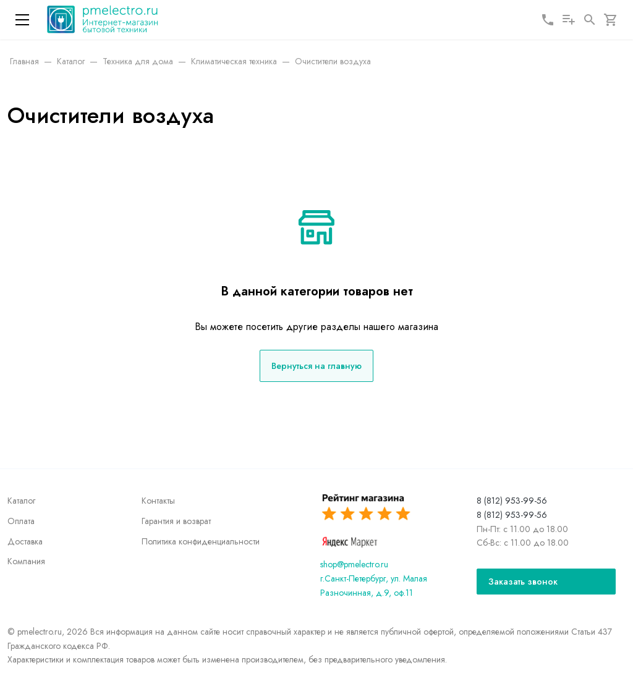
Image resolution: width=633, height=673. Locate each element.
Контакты (158, 500)
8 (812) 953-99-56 (512, 500)
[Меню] (22, 20)
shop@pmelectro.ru (354, 564)
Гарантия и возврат (176, 521)
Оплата (21, 521)
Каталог (21, 500)
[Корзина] (610, 19)
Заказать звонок (523, 581)
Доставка (25, 541)
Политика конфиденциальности (201, 541)
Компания (26, 561)
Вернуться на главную (316, 366)
